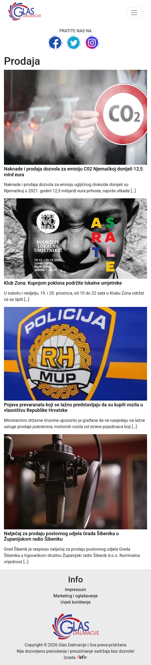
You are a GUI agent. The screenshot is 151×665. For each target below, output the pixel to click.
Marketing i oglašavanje (75, 595)
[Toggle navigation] (134, 12)
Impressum (75, 589)
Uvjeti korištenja (75, 602)
